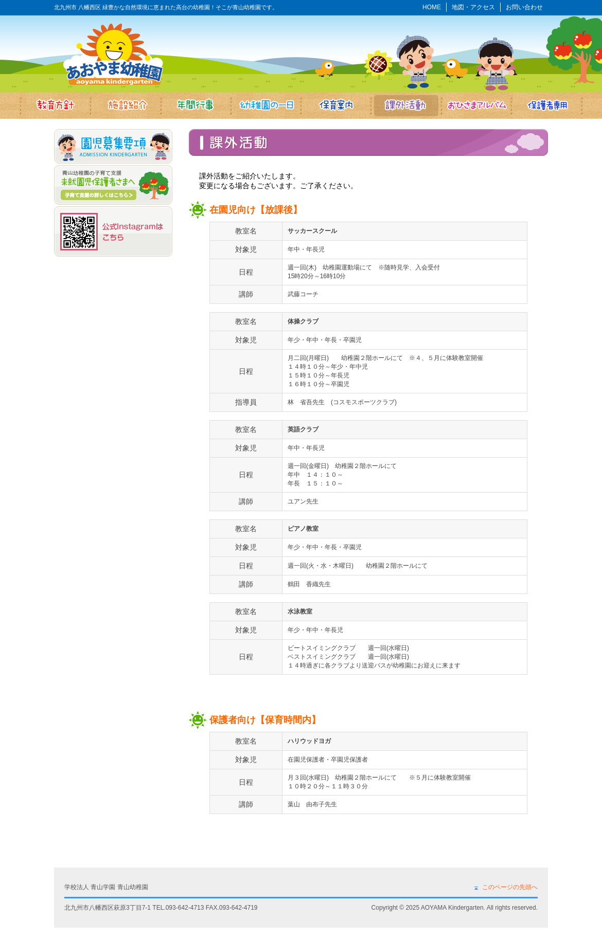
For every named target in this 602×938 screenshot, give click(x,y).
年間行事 (195, 106)
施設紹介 (125, 106)
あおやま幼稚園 (113, 54)
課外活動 (406, 106)
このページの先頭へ (510, 887)
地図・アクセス (473, 7)
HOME (431, 7)
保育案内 (336, 106)
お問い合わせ (524, 7)
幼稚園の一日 (266, 106)
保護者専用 (547, 106)
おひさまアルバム (477, 106)
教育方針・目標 (54, 106)
